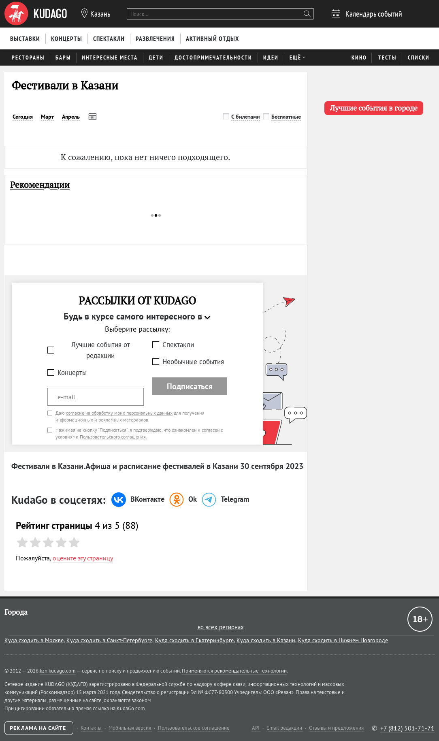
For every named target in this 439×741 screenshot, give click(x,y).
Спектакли (178, 344)
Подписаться (190, 386)
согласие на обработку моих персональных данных (119, 413)
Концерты (72, 372)
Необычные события (193, 361)
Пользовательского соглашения (113, 437)
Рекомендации (40, 184)
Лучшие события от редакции (100, 350)
